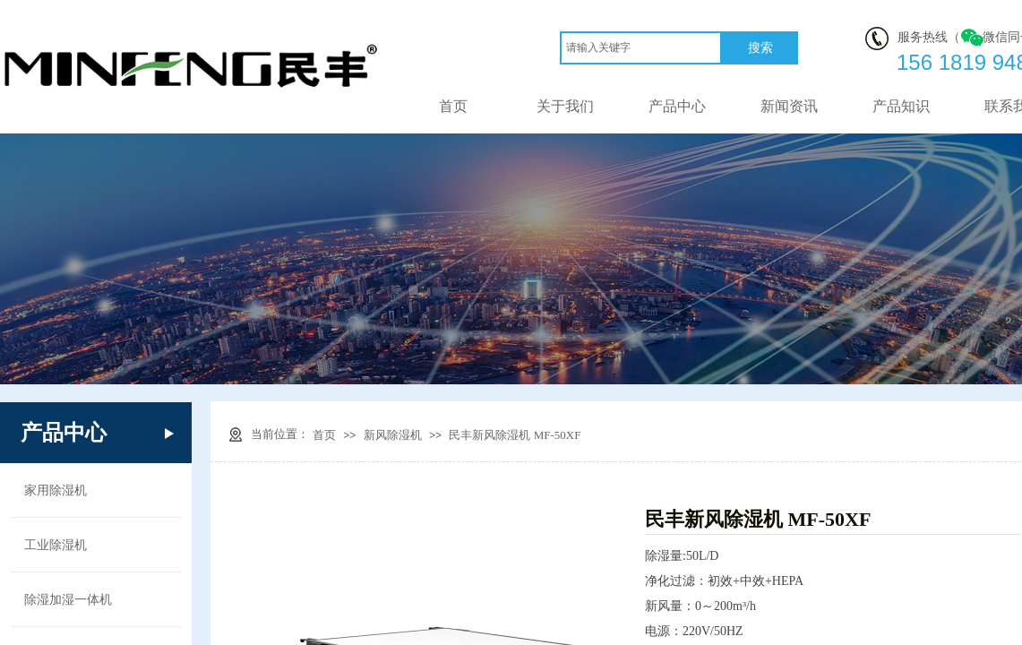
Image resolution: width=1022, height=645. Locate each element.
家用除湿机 (55, 490)
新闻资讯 (789, 106)
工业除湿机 (55, 545)
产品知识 (901, 106)
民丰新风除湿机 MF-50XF (514, 435)
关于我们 (565, 106)
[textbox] (641, 47)
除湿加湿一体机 (68, 599)
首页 (453, 106)
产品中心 (677, 106)
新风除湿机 (393, 435)
